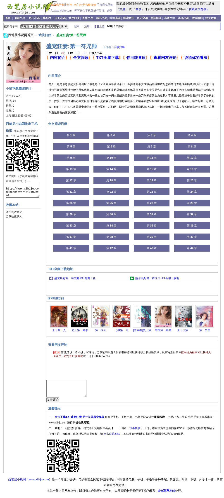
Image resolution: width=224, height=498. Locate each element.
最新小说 (20, 18)
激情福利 (197, 18)
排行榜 (47, 18)
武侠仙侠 (74, 18)
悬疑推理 (155, 18)
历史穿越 (142, 18)
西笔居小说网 (17, 482)
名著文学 (169, 18)
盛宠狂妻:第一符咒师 (71, 35)
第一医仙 (100, 330)
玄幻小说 (60, 18)
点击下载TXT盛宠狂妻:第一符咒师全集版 (80, 420)
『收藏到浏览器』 (197, 9)
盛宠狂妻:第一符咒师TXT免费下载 (74, 278)
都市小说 (101, 18)
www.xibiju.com (39, 482)
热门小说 (34, 18)
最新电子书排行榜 (61, 4)
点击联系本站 (112, 437)
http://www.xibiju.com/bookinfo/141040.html (22, 191)
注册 (122, 9)
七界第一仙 (121, 330)
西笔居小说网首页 (21, 35)
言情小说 (87, 18)
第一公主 (204, 330)
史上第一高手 (80, 330)
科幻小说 (115, 18)
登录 (138, 9)
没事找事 (119, 47)
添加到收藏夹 (14, 212)
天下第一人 (59, 330)
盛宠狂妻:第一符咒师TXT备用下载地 (157, 278)
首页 (8, 18)
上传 (102, 26)
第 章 (71, 135)
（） (56, 53)
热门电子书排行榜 (85, 4)
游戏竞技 (128, 18)
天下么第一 (184, 330)
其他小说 (183, 18)
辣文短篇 (210, 18)
